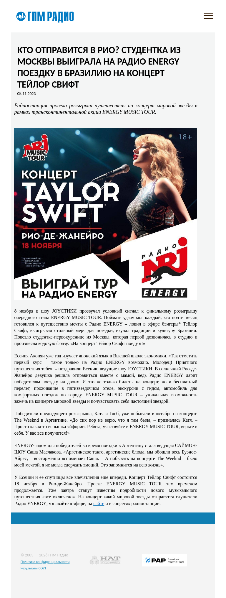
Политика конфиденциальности (45, 561)
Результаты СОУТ (33, 568)
